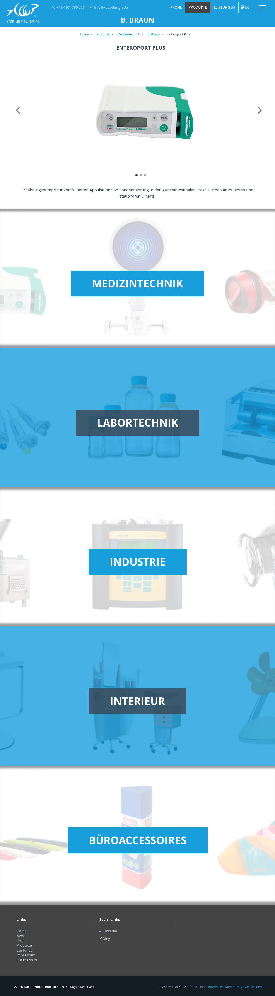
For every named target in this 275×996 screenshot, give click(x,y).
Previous (18, 115)
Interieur (137, 701)
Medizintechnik (128, 34)
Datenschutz (27, 960)
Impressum (26, 955)
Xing (104, 938)
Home (84, 34)
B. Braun (153, 34)
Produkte (198, 7)
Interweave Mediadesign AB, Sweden (235, 987)
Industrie (138, 562)
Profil (176, 7)
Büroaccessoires (137, 840)
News (21, 935)
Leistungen (224, 7)
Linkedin (108, 931)
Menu (262, 7)
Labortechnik (137, 422)
